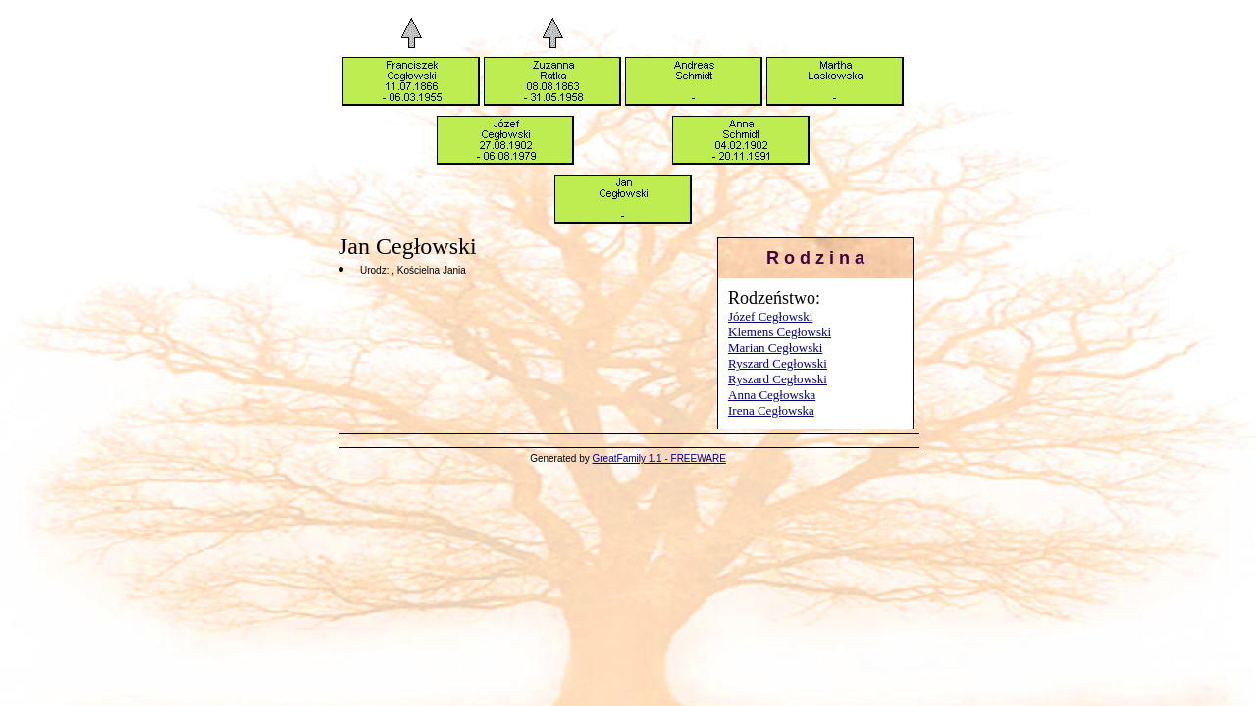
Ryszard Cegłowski (777, 363)
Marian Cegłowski (775, 347)
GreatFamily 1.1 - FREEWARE (659, 458)
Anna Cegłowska (771, 394)
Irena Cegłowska (771, 410)
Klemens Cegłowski (779, 332)
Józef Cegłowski (770, 316)
